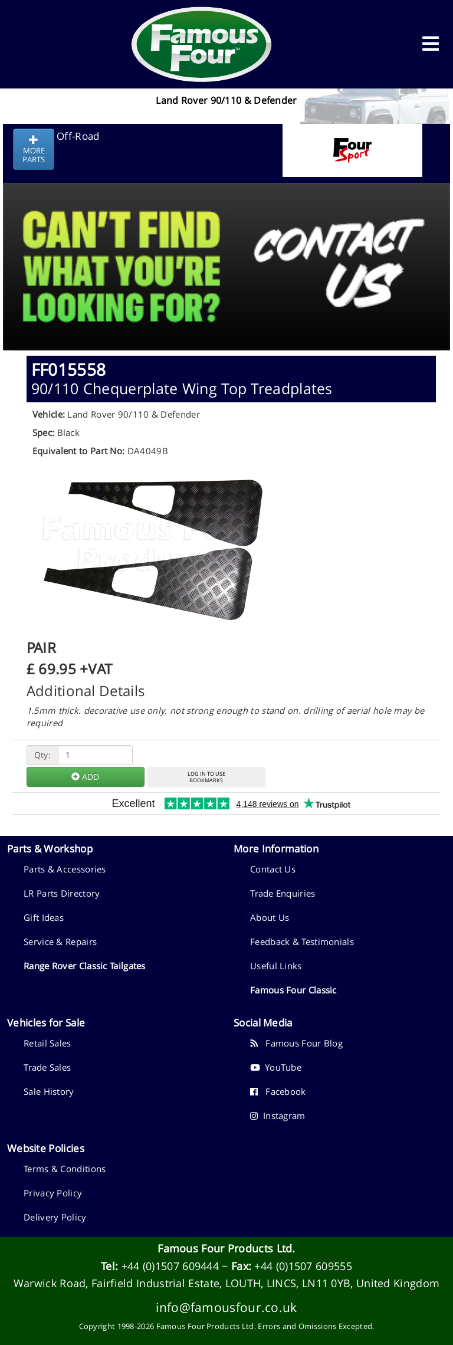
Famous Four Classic (293, 990)
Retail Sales (47, 1043)
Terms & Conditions (65, 1169)
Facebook (278, 1091)
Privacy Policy (53, 1193)
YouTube (275, 1067)
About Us (269, 917)
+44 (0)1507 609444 (170, 1266)
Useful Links (276, 966)
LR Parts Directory (62, 893)
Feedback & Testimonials (302, 941)
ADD (85, 776)
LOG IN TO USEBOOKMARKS (206, 777)
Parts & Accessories (65, 869)
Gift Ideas (44, 917)
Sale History (49, 1091)
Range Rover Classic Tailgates (85, 966)
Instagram (278, 1115)
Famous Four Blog (296, 1043)
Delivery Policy (55, 1217)
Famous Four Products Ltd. (226, 1248)
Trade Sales (47, 1067)
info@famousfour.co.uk (226, 1307)
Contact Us (273, 869)
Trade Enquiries (283, 893)
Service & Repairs (60, 941)
